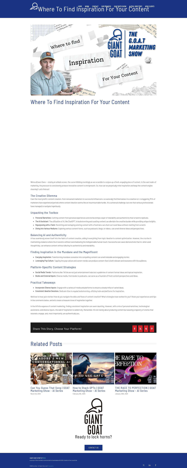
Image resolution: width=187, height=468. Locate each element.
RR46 (44, 458)
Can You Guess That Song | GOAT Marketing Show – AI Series (50, 389)
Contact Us (93, 447)
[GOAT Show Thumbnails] (93, 60)
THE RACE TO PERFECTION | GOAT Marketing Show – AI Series (135, 389)
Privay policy (51, 466)
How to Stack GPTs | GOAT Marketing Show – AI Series (89, 389)
